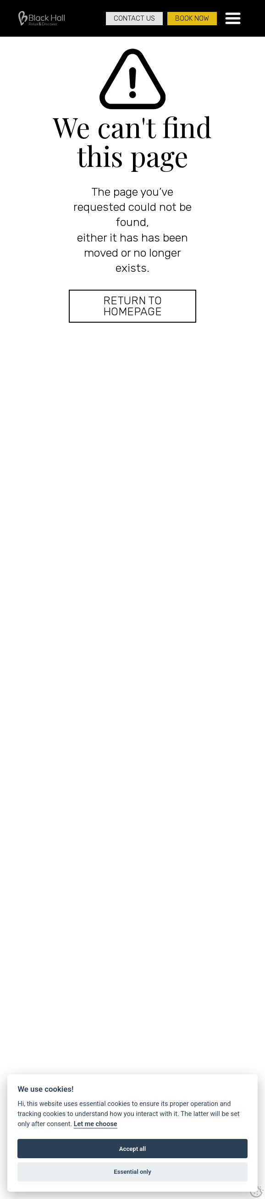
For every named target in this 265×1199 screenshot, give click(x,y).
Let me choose (95, 1124)
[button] (232, 18)
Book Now (192, 18)
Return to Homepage (132, 306)
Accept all (132, 1148)
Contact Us (134, 18)
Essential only (132, 1171)
